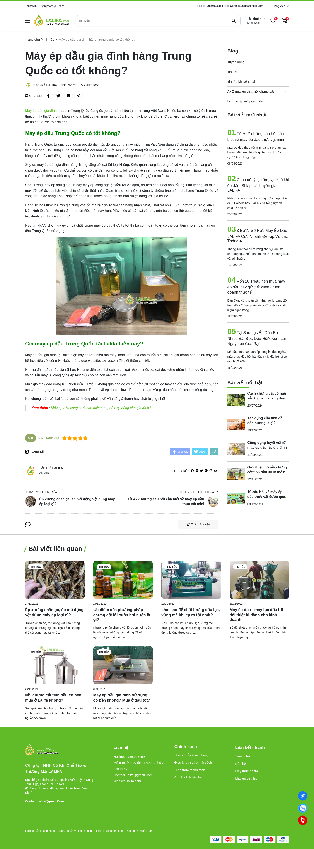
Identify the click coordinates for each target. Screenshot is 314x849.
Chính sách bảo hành (189, 777)
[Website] (197, 471)
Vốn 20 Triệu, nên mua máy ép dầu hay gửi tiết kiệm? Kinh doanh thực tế (256, 287)
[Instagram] (210, 471)
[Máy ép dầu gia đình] (41, 111)
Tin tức (232, 72)
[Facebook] (302, 796)
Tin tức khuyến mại (241, 81)
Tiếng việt (278, 6)
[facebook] (192, 471)
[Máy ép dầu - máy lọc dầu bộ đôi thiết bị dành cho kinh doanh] (259, 580)
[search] (158, 20)
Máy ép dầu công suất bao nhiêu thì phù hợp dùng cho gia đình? (101, 408)
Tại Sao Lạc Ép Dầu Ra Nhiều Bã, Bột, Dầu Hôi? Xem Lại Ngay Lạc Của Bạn (256, 338)
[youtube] (215, 471)
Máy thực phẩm (246, 771)
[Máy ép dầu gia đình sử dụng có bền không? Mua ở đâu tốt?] (123, 665)
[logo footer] (60, 750)
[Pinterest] (206, 471)
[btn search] (233, 20)
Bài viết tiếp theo (199, 492)
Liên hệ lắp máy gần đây (245, 101)
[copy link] (78, 95)
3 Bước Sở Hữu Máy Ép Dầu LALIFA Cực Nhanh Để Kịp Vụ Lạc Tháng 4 (257, 235)
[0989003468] (302, 808)
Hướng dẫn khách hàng (191, 755)
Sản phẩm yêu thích (52, 6)
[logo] (51, 20)
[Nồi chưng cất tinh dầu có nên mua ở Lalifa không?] (55, 665)
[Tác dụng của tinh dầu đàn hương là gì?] (236, 424)
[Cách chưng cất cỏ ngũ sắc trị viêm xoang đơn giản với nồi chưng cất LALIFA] (236, 400)
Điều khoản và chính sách (193, 762)
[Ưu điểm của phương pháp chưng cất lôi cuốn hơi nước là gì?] (123, 580)
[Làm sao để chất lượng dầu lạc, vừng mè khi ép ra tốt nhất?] (191, 580)
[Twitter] (201, 471)
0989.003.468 (215, 5)
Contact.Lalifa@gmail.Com (246, 5)
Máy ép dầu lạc (246, 778)
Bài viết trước (41, 492)
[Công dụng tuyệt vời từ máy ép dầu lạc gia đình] (236, 449)
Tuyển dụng (236, 62)
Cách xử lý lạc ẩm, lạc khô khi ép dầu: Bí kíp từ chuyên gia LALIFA (258, 185)
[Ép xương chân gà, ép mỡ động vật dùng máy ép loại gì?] (55, 580)
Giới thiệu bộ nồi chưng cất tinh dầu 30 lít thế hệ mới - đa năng (267, 472)
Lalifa (51, 85)
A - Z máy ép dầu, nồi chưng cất (250, 91)
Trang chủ (242, 756)
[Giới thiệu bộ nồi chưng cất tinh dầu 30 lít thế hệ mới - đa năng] (236, 473)
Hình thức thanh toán (189, 770)
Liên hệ (240, 763)
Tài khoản (31, 6)
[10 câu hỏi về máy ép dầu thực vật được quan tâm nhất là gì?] (236, 498)
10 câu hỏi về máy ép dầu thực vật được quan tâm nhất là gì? (267, 496)
